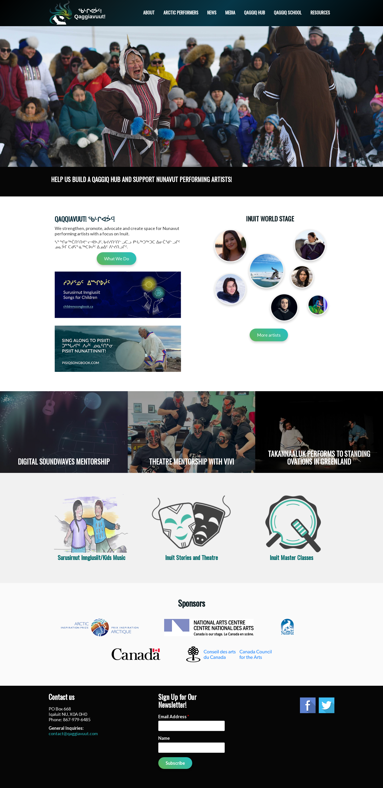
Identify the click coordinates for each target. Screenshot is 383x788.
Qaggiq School (288, 12)
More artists (269, 335)
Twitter (326, 705)
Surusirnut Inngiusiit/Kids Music (91, 557)
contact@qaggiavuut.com (73, 733)
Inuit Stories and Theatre (191, 557)
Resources (320, 12)
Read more (64, 432)
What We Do (116, 258)
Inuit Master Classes (291, 557)
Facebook (308, 705)
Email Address (173, 716)
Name (164, 738)
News (211, 12)
